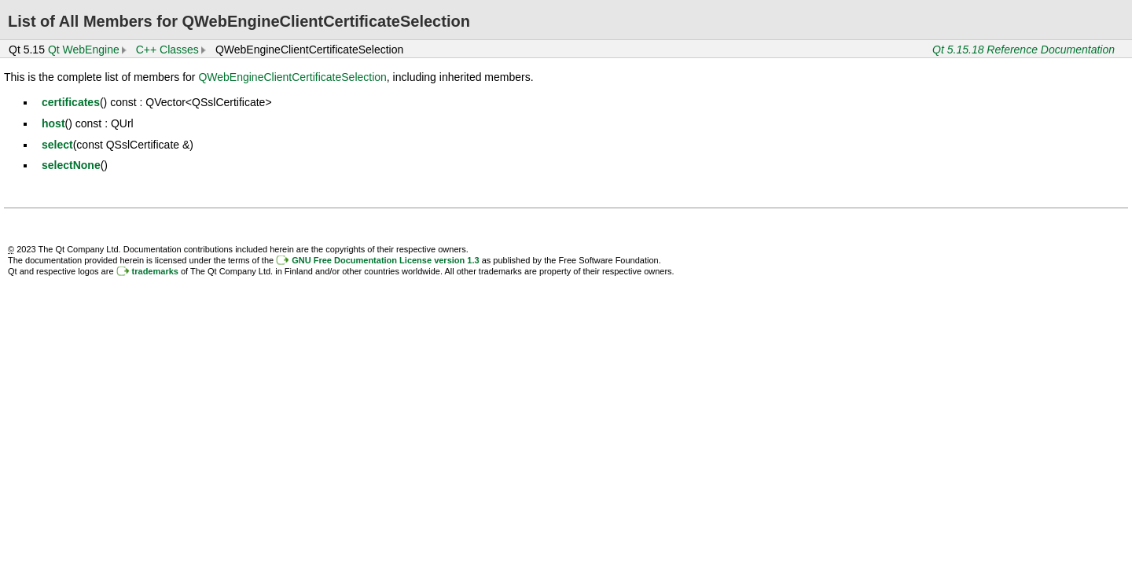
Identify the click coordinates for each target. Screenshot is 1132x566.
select (57, 144)
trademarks (155, 271)
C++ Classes (167, 49)
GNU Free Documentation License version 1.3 (385, 260)
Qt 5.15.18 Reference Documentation (1023, 49)
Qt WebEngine (83, 49)
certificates (71, 102)
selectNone (71, 165)
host (53, 123)
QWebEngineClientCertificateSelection (292, 77)
